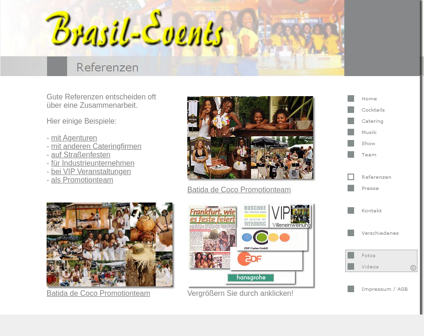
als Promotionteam (82, 180)
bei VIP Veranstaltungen (91, 171)
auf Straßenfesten (80, 155)
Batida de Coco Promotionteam (98, 293)
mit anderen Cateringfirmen (96, 146)
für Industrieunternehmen (93, 163)
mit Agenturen (74, 138)
